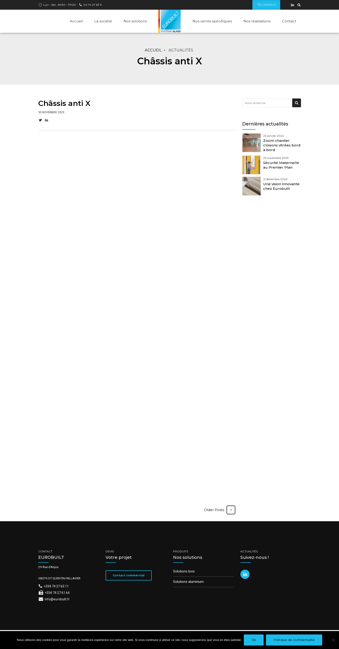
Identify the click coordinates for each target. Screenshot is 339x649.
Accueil (76, 21)
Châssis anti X (64, 103)
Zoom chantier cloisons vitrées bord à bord (282, 145)
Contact (289, 21)
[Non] (333, 640)
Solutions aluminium (188, 582)
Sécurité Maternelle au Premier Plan (281, 165)
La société (103, 21)
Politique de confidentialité (294, 640)
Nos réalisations (257, 21)
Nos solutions (135, 21)
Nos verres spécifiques (212, 21)
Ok (253, 640)
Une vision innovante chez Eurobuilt (281, 186)
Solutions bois (184, 571)
